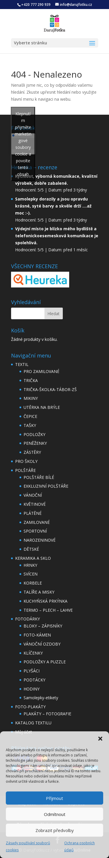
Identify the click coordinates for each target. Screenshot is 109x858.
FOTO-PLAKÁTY (30, 706)
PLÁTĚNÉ (33, 513)
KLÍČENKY (33, 653)
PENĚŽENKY (35, 443)
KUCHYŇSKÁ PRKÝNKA (45, 601)
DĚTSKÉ (31, 549)
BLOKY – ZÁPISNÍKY (43, 626)
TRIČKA (31, 380)
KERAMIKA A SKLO (33, 558)
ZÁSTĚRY (32, 452)
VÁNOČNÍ (33, 495)
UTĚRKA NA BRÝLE (42, 407)
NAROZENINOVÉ (40, 540)
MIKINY (31, 398)
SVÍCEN (30, 574)
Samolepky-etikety (41, 697)
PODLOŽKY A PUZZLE (45, 662)
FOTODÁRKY (27, 619)
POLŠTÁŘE (25, 470)
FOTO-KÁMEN (37, 635)
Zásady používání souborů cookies (28, 846)
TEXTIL (21, 364)
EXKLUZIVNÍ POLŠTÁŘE (46, 486)
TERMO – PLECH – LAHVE (48, 610)
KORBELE (33, 583)
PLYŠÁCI (32, 671)
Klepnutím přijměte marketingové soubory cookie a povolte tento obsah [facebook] (23, 144)
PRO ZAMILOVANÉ (41, 371)
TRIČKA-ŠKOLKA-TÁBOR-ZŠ (50, 389)
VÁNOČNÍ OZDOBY (42, 644)
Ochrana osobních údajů (79, 846)
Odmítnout (54, 814)
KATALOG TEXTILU (33, 723)
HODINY (32, 689)
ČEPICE (30, 416)
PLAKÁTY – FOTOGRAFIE (47, 713)
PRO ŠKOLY (26, 461)
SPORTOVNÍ (35, 531)
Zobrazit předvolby (54, 830)
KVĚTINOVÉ (35, 504)
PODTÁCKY (34, 680)
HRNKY (30, 565)
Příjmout (54, 798)
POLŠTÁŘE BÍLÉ (39, 477)
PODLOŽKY (34, 434)
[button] (100, 739)
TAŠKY (30, 425)
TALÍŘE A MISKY (39, 592)
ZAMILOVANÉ (37, 522)
